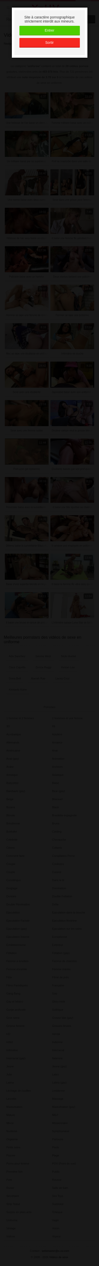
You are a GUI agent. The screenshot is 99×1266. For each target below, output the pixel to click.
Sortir (49, 42)
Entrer (49, 30)
